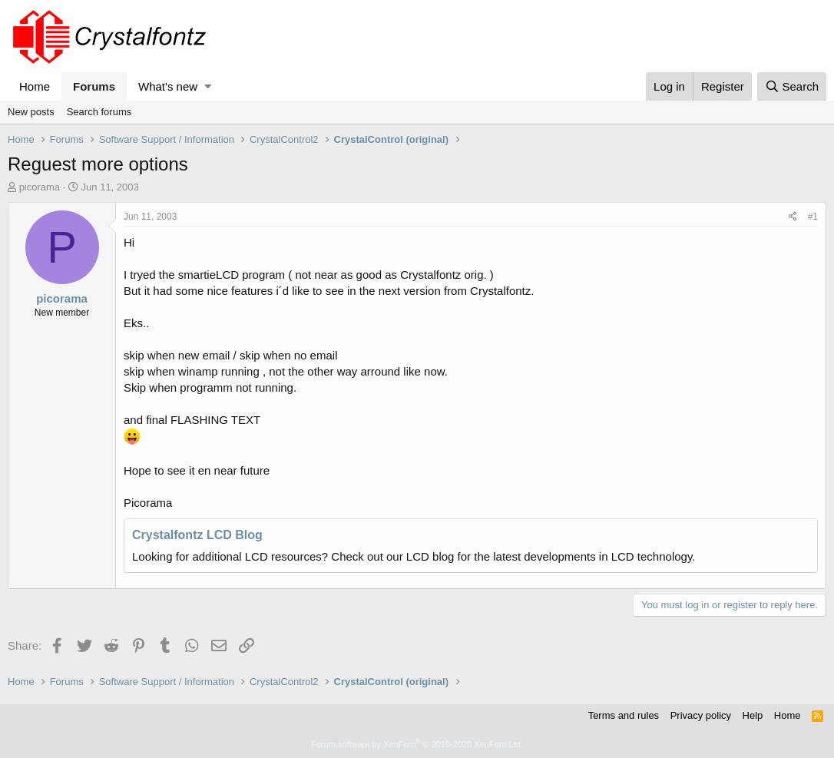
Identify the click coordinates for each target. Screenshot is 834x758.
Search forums (99, 112)
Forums (94, 86)
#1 (813, 216)
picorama (39, 187)
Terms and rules (623, 715)
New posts (31, 112)
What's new (167, 86)
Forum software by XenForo (417, 744)
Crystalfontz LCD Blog (197, 534)
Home (34, 86)
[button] (207, 86)
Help (753, 715)
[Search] (791, 86)
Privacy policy (700, 715)
